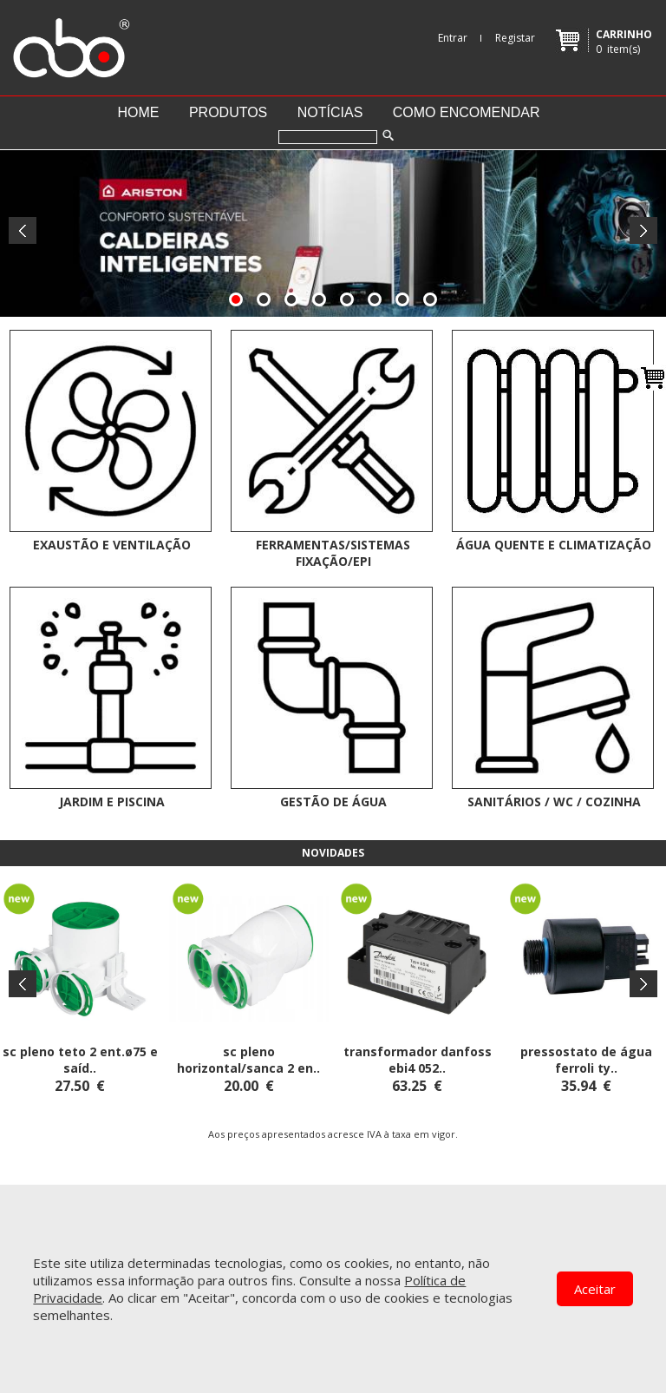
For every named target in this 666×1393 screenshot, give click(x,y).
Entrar (452, 37)
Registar (515, 37)
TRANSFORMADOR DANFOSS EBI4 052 (417, 1059)
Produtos (228, 112)
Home (138, 112)
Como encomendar (466, 112)
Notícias (330, 112)
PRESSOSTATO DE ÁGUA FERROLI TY (586, 1059)
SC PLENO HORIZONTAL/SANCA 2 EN (245, 1059)
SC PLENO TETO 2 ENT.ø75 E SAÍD (80, 1059)
